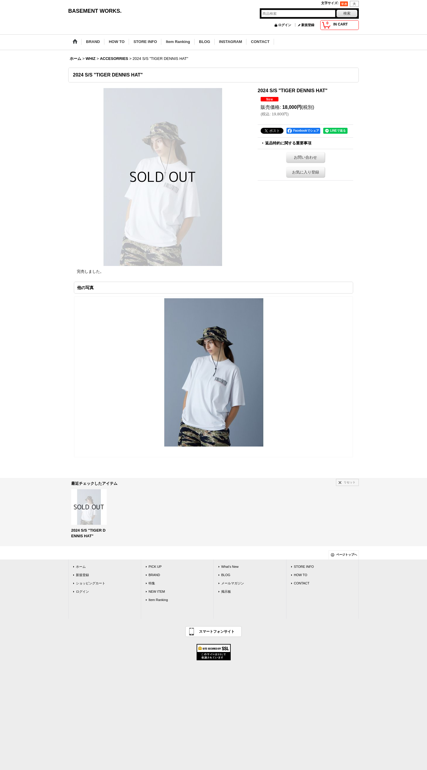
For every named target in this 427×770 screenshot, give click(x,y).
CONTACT (302, 583)
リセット (350, 482)
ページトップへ (346, 554)
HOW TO (300, 575)
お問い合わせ (305, 157)
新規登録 (307, 25)
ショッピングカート (90, 583)
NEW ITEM (157, 591)
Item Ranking (158, 600)
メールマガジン (232, 583)
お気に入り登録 (305, 172)
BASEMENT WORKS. (95, 11)
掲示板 (226, 591)
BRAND (154, 575)
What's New (230, 566)
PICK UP (155, 566)
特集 (152, 583)
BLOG (225, 575)
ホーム (81, 566)
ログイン (284, 25)
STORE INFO (304, 566)
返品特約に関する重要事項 (288, 143)
